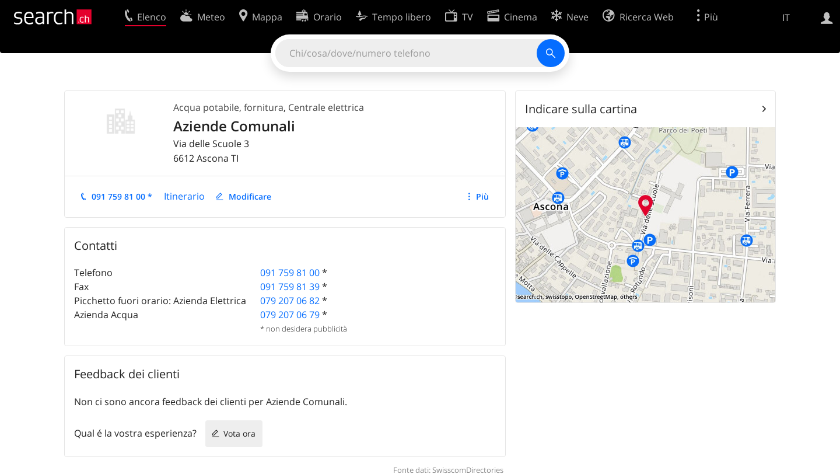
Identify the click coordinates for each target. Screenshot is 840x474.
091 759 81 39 (290, 286)
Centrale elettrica (326, 107)
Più (482, 196)
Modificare (250, 196)
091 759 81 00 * (122, 196)
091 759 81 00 (290, 272)
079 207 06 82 (290, 300)
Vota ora (239, 433)
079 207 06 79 (290, 314)
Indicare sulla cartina (581, 109)
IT (786, 17)
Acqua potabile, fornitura (228, 107)
